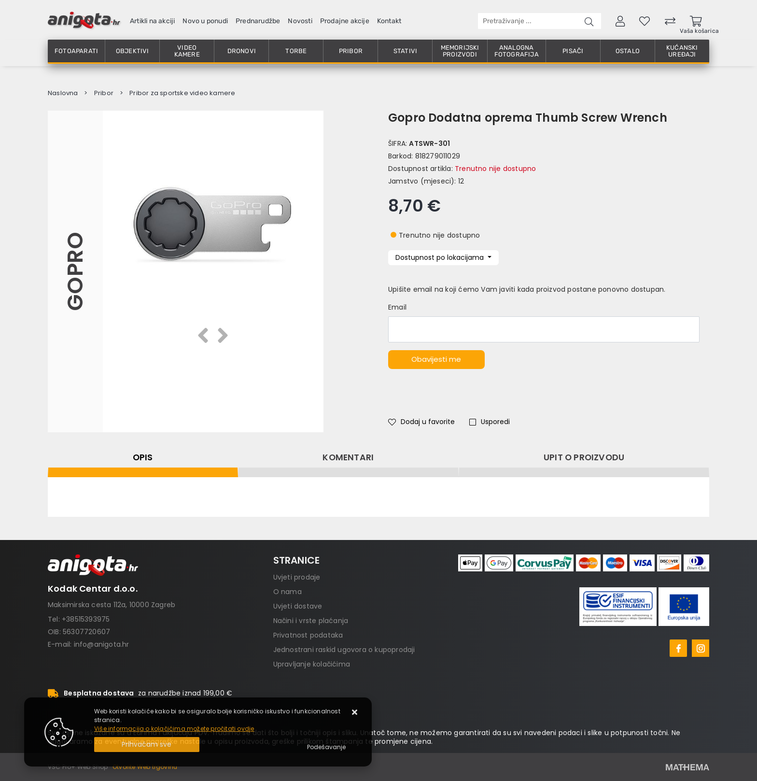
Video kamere (187, 51)
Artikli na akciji (152, 21)
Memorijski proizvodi (460, 51)
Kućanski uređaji (682, 51)
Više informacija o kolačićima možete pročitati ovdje (174, 728)
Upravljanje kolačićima (311, 664)
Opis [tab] (143, 457)
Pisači (572, 51)
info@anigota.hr (101, 644)
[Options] (326, 747)
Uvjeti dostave (297, 606)
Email (397, 307)
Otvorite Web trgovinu (144, 767)
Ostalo (628, 51)
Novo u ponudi (205, 21)
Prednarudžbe (258, 21)
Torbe (296, 51)
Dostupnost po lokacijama (440, 257)
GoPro (75, 271)
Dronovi (241, 51)
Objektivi (132, 51)
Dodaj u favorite (421, 421)
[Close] (146, 744)
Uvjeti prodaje (297, 577)
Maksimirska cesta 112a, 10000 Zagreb (111, 605)
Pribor (351, 51)
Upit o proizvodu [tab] (584, 457)
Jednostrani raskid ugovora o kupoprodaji (344, 649)
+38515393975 (86, 619)
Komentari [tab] (348, 457)
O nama (287, 591)
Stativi (405, 51)
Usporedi (489, 421)
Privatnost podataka (308, 635)
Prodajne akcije (344, 21)
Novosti (300, 21)
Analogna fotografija (516, 51)
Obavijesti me (436, 359)
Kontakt (389, 21)
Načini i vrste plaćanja (311, 620)
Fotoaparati (76, 51)
